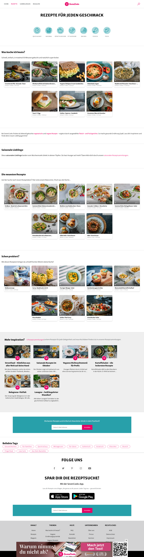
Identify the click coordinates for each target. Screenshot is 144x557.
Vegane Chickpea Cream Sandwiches (71, 84)
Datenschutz (110, 534)
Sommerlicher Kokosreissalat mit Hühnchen (43, 206)
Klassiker (113, 446)
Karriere (91, 538)
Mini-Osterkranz (92, 235)
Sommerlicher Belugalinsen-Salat (126, 206)
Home (6, 4)
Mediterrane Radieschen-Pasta (70, 206)
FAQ (72, 530)
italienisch (86, 446)
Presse (91, 534)
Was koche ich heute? (53, 530)
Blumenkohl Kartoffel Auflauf (124, 288)
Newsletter (72, 538)
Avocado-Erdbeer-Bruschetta (97, 206)
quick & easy (43, 446)
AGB (110, 530)
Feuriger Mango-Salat (67, 288)
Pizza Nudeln (36, 317)
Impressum (110, 538)
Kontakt (72, 534)
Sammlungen (25, 4)
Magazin (36, 4)
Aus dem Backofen (39, 451)
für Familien (27, 446)
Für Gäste (72, 446)
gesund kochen (11, 446)
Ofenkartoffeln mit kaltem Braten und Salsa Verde (43, 84)
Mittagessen (58, 446)
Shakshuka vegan (93, 84)
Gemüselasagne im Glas (95, 288)
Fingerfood (9, 451)
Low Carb (22, 451)
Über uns (91, 530)
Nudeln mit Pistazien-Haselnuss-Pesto (126, 84)
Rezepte (14, 4)
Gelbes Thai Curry (65, 317)
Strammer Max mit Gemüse (96, 113)
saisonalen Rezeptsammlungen (116, 155)
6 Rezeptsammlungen (35, 340)
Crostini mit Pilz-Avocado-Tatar (15, 84)
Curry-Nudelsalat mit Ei (40, 288)
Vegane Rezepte (52, 540)
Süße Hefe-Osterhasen (67, 235)
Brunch (125, 446)
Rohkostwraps (9, 288)
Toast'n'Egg (36, 113)
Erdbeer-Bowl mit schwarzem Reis (16, 206)
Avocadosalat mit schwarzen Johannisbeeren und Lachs (41, 236)
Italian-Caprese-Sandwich (68, 113)
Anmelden (87, 427)
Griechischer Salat (93, 317)
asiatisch (100, 446)
